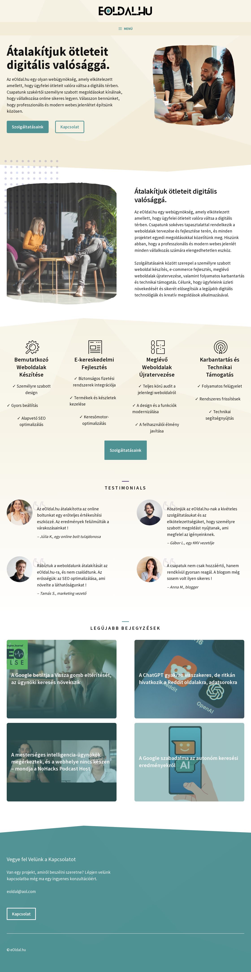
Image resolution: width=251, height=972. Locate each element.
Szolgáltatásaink (27, 126)
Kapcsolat (69, 126)
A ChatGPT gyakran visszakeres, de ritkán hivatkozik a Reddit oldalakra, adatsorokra (188, 678)
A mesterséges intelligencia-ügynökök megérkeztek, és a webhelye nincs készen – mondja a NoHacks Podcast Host (60, 761)
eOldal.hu (18, 949)
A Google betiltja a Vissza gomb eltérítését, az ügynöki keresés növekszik (61, 678)
